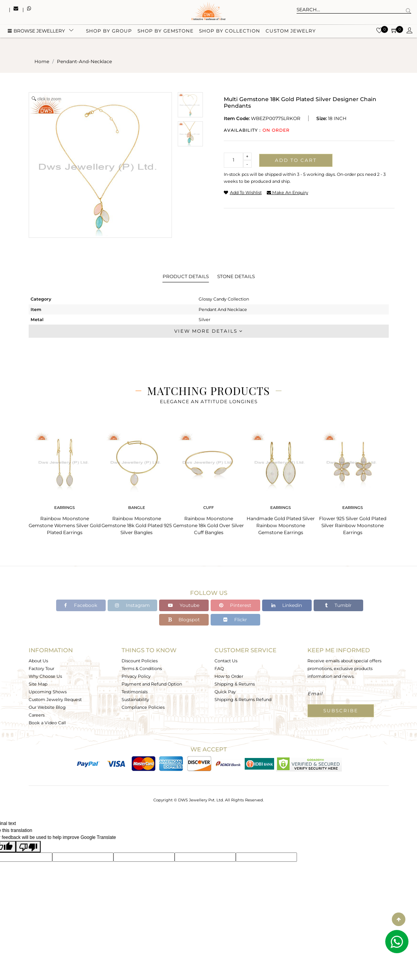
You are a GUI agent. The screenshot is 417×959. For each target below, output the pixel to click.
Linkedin (286, 605)
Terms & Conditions (142, 668)
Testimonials (135, 691)
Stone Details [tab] (236, 276)
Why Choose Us (45, 676)
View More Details (208, 331)
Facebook (80, 605)
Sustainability (135, 699)
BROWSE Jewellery (36, 32)
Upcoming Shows (48, 691)
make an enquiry (287, 192)
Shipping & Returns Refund (243, 699)
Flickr (235, 619)
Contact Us (226, 660)
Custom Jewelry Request (55, 699)
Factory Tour (41, 668)
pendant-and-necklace (84, 61)
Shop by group (109, 32)
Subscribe (340, 710)
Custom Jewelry (291, 32)
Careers (37, 715)
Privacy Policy (136, 676)
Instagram (132, 605)
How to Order (229, 676)
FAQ (219, 668)
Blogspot (184, 619)
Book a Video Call (47, 722)
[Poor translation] (28, 846)
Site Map (38, 684)
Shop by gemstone (165, 32)
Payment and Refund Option (152, 684)
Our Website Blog (47, 707)
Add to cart (296, 160)
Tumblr (338, 605)
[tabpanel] (65, 481)
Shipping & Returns (235, 684)
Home (41, 61)
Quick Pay (225, 691)
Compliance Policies (143, 707)
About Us (38, 660)
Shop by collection (229, 32)
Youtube (183, 605)
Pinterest (235, 605)
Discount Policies (140, 660)
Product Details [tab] (186, 276)
